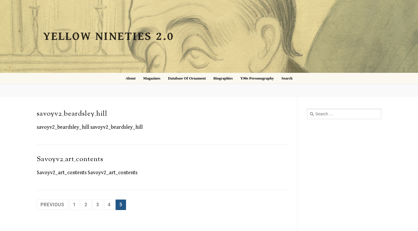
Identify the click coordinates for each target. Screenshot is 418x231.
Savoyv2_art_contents (70, 159)
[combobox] (344, 114)
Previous (52, 204)
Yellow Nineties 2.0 (108, 36)
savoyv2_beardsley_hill (72, 114)
